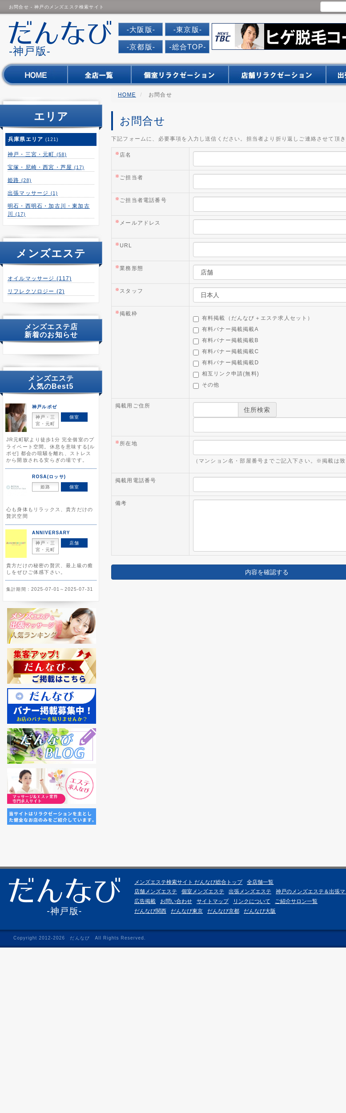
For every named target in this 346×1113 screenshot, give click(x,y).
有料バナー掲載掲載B (226, 340)
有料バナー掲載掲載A (226, 329)
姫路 (20, 180)
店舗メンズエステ (155, 891)
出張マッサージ (33, 193)
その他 (206, 385)
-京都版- (141, 47)
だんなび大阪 (260, 911)
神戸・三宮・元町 (37, 154)
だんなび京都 (223, 911)
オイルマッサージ (40, 278)
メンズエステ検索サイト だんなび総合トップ (188, 882)
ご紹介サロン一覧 (296, 901)
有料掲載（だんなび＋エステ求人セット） (253, 318)
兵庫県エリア (33, 139)
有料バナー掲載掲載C (226, 351)
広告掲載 (145, 901)
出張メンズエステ (250, 891)
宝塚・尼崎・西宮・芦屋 (46, 167)
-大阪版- (141, 29)
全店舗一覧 (260, 882)
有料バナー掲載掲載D (226, 363)
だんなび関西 (150, 911)
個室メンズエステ (202, 891)
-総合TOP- (187, 47)
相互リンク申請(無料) (226, 374)
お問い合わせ (176, 901)
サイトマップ (213, 901)
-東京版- (187, 29)
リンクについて (251, 901)
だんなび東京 (187, 911)
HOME (127, 95)
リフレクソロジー (36, 291)
